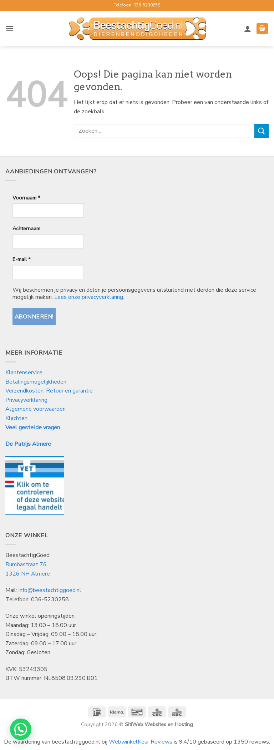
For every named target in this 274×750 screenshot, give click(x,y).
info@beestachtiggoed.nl (50, 590)
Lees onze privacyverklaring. (89, 297)
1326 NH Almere (27, 574)
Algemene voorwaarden (35, 409)
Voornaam (26, 197)
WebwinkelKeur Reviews (140, 742)
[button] (9, 28)
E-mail (21, 259)
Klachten (16, 418)
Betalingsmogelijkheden (35, 382)
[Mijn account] (247, 28)
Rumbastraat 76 (26, 564)
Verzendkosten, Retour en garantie (49, 391)
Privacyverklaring (26, 400)
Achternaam (26, 228)
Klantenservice (24, 372)
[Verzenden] (261, 131)
